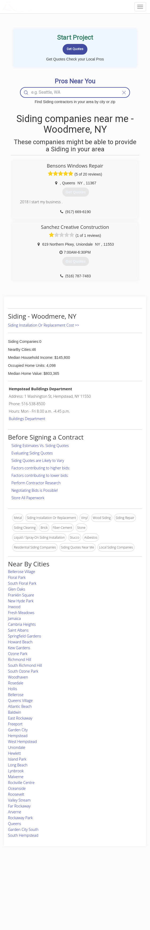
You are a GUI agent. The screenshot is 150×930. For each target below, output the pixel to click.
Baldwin (14, 712)
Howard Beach (20, 641)
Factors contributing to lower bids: (39, 475)
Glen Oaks (16, 589)
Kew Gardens (19, 647)
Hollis (12, 688)
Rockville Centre (21, 782)
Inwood (14, 606)
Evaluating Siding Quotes (32, 453)
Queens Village (20, 700)
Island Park (17, 759)
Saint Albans (18, 630)
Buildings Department (27, 418)
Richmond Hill (19, 659)
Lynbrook (16, 770)
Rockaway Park (20, 817)
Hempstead (17, 735)
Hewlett (14, 753)
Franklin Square (21, 595)
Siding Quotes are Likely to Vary (37, 460)
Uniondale (16, 747)
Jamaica (14, 618)
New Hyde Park (21, 600)
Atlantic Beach (20, 706)
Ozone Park (17, 653)
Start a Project (21, 892)
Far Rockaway (19, 806)
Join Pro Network (60, 880)
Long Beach (17, 764)
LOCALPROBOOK (33, 6)
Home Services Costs (26, 880)
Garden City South (23, 829)
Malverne (15, 776)
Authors (105, 892)
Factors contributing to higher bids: (40, 467)
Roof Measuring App (62, 892)
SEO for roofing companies (119, 903)
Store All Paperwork (27, 497)
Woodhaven (18, 677)
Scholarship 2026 (112, 880)
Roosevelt (16, 794)
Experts (53, 886)
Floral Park (17, 577)
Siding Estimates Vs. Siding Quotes (40, 445)
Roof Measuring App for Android (71, 903)
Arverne (14, 811)
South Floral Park (22, 583)
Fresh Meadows (21, 612)
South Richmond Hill (25, 665)
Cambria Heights (22, 624)
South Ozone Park (23, 671)
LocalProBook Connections (119, 898)
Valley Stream (19, 800)
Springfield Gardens (24, 636)
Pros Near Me (21, 886)
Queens (14, 823)
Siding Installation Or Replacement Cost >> (43, 325)
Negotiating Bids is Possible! (34, 490)
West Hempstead (22, 741)
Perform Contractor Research (36, 482)
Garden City (18, 729)
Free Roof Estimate (24, 898)
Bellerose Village (21, 571)
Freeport (15, 723)
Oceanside (17, 788)
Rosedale (15, 682)
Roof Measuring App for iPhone (70, 898)
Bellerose (15, 694)
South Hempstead (23, 835)
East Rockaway (20, 718)
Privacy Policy (110, 886)
